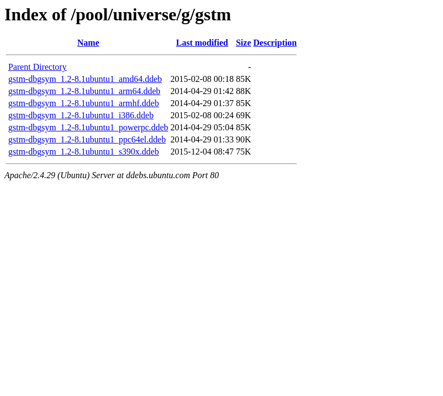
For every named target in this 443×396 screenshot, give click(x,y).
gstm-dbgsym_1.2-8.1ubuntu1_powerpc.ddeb (88, 127)
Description (275, 42)
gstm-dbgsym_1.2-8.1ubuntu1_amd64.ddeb (85, 79)
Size (243, 42)
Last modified (202, 42)
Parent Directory (37, 67)
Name (88, 42)
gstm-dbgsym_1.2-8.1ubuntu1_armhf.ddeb (83, 103)
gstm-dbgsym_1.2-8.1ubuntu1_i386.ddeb (80, 115)
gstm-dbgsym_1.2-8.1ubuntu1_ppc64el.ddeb (87, 139)
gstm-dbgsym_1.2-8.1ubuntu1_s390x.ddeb (83, 151)
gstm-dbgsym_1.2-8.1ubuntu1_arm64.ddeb (84, 91)
